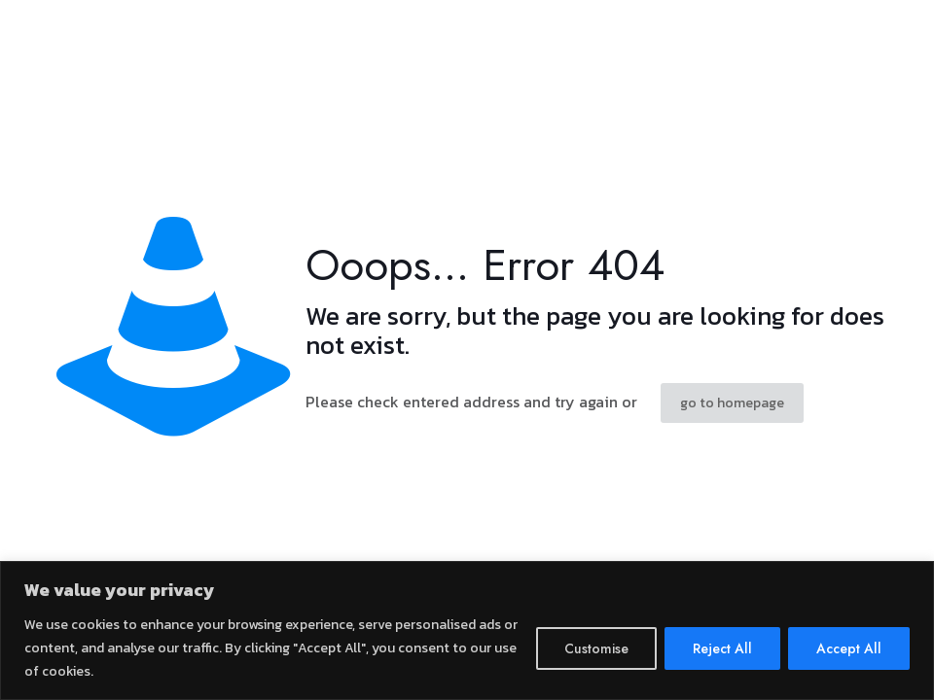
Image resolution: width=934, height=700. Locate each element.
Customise (596, 648)
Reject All (722, 648)
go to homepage (732, 403)
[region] (467, 630)
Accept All (848, 648)
